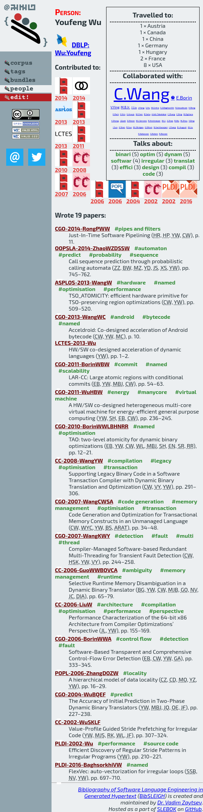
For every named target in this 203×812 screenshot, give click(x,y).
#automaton (150, 248)
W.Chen (139, 114)
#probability (105, 254)
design (150, 167)
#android (122, 316)
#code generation (141, 501)
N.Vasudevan (181, 107)
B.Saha (147, 114)
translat (184, 160)
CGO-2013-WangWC (80, 316)
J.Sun (115, 127)
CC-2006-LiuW (73, 604)
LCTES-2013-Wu (75, 342)
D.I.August (182, 127)
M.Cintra (155, 107)
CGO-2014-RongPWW (82, 228)
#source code (160, 743)
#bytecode (156, 316)
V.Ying (115, 107)
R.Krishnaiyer (154, 120)
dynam (173, 154)
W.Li (164, 120)
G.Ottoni (148, 127)
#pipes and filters (137, 228)
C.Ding (179, 114)
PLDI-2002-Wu (74, 743)
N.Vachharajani (161, 127)
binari (123, 154)
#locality (135, 673)
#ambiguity (137, 570)
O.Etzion (131, 120)
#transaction (120, 467)
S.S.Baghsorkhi (167, 107)
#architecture (115, 604)
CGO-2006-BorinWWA (83, 638)
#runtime (109, 576)
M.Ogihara (188, 114)
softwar (121, 160)
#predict (69, 254)
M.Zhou (183, 120)
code (149, 173)
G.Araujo (131, 114)
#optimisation (76, 289)
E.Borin (184, 98)
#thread (69, 542)
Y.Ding (191, 120)
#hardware (131, 282)
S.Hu (148, 107)
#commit (125, 364)
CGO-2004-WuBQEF (80, 694)
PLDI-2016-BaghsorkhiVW (88, 764)
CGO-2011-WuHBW (79, 391)
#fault (159, 535)
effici (126, 167)
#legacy (160, 460)
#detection (128, 535)
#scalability (74, 370)
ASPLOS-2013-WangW (83, 282)
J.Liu (134, 107)
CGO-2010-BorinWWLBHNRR (91, 426)
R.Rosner (163, 133)
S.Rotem (154, 133)
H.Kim (122, 114)
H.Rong (192, 107)
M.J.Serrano (141, 120)
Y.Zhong (115, 120)
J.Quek (123, 120)
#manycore (152, 391)
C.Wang (142, 93)
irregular (153, 160)
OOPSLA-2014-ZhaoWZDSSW (92, 248)
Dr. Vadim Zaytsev (179, 802)
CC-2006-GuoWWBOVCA (86, 570)
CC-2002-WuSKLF (77, 722)
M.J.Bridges (138, 127)
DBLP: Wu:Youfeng (73, 49)
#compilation (125, 460)
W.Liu (190, 127)
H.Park (116, 114)
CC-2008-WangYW (79, 460)
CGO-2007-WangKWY (82, 535)
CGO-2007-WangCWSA (84, 501)
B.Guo (129, 127)
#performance (122, 289)
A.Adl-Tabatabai (158, 114)
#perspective (166, 610)
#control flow (134, 638)
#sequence (143, 254)
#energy (118, 391)
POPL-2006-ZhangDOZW (87, 673)
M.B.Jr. (125, 107)
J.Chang (172, 127)
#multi (184, 535)
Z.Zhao (170, 120)
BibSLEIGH (152, 795)
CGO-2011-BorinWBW (82, 364)
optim (147, 154)
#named (165, 282)
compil (177, 167)
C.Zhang (171, 114)
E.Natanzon (143, 133)
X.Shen (122, 127)
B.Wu (176, 120)
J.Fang (141, 107)
